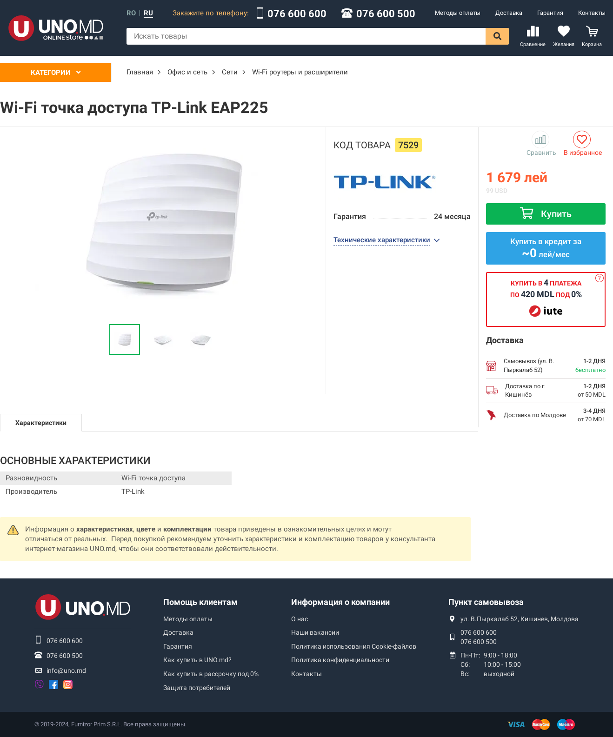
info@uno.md (66, 670)
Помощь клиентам (200, 602)
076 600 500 (385, 14)
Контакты (592, 12)
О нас (299, 619)
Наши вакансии (315, 632)
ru (148, 13)
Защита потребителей (196, 687)
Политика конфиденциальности (340, 660)
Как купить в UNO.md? (197, 660)
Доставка (508, 12)
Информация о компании (340, 602)
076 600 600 (296, 14)
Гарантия (550, 12)
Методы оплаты (457, 12)
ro (131, 13)
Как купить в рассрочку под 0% (211, 673)
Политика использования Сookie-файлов (353, 646)
